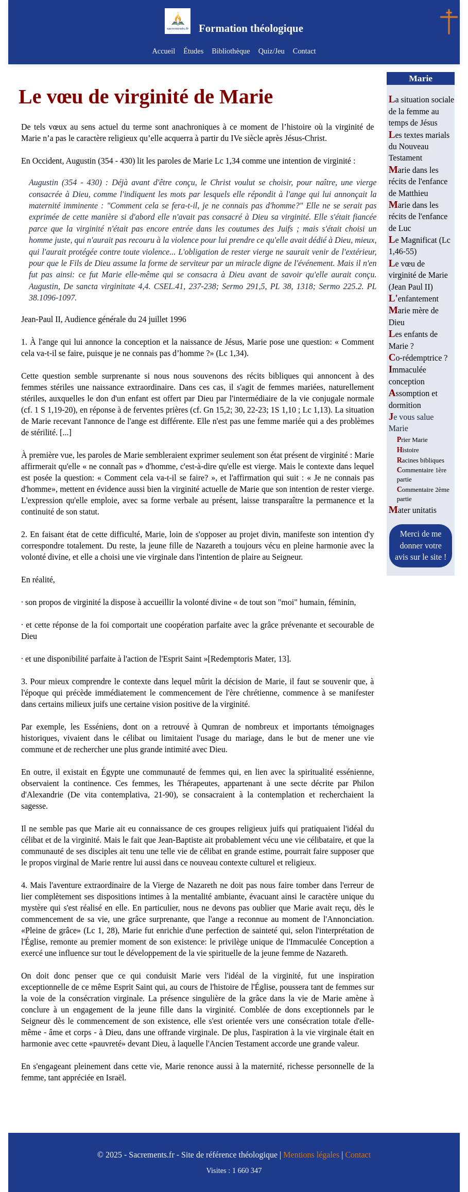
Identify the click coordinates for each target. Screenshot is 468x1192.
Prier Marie (412, 439)
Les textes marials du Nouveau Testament (419, 147)
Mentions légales (311, 1154)
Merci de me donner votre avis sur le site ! (420, 545)
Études (193, 51)
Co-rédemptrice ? (418, 357)
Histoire (408, 450)
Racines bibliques (420, 460)
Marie (420, 78)
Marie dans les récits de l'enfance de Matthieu (418, 182)
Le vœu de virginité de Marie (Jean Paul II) (418, 275)
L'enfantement (414, 298)
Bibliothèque (231, 51)
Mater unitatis (413, 510)
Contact (304, 51)
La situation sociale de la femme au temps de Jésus (421, 111)
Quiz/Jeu (271, 51)
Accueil (163, 51)
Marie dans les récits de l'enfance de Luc (418, 217)
